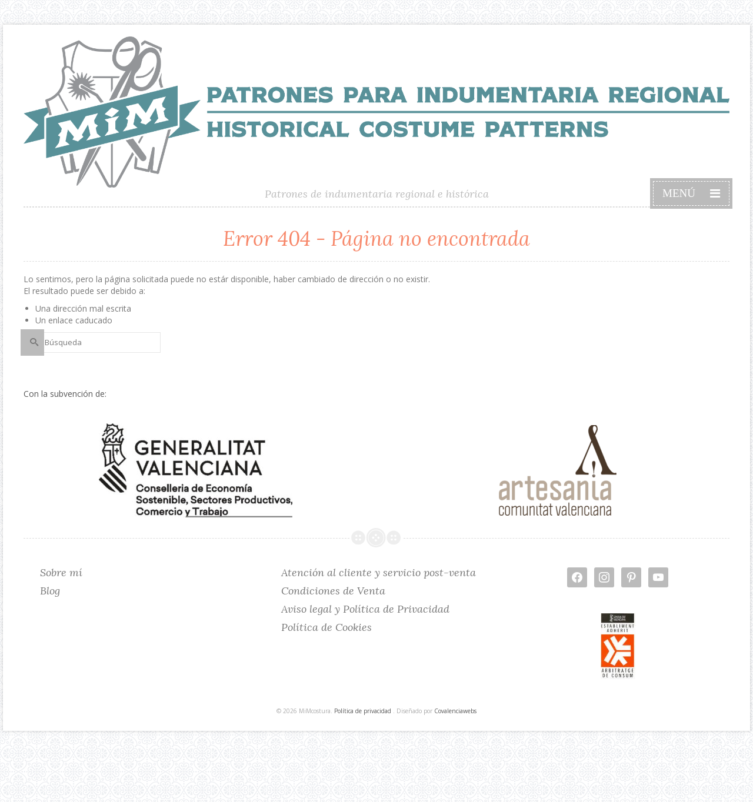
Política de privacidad (362, 711)
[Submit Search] (32, 342)
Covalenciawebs (455, 711)
